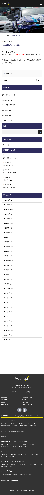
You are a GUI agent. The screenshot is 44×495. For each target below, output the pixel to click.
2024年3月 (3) (8, 237)
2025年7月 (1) (8, 214)
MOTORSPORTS (27, 397)
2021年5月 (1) (8, 312)
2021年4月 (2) (8, 316)
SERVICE (4, 399)
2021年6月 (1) (8, 307)
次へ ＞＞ (39, 80)
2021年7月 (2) (8, 302)
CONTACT (4, 404)
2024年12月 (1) (8, 223)
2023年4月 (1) (8, 256)
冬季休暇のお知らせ (9, 180)
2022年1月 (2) (8, 274)
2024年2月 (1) (8, 242)
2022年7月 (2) (8, 265)
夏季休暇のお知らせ (9, 187)
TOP (3, 35)
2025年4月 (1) (8, 218)
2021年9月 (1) (8, 293)
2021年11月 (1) (8, 284)
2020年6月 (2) (8, 340)
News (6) (6, 145)
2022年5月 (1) (8, 270)
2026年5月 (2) (8, 200)
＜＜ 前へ (5, 80)
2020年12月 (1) (8, 330)
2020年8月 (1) (8, 335)
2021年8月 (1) (8, 298)
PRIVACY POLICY (27, 404)
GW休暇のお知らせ (8, 165)
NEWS (8, 35)
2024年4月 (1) (8, 232)
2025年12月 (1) (8, 209)
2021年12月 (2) (8, 279)
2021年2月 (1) (8, 326)
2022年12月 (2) (8, 260)
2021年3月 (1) (8, 321)
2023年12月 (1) (8, 246)
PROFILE (25, 402)
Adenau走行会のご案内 (9, 173)
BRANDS (4, 397)
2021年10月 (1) (8, 288)
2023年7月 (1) (8, 251)
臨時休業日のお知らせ (9, 158)
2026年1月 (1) (8, 205)
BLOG (3, 402)
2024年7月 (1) (8, 228)
